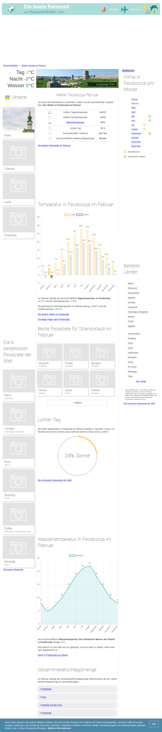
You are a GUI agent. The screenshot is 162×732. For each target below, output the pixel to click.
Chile (130, 376)
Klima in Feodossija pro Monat (53, 655)
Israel (130, 348)
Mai (133, 116)
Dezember (136, 146)
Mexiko (131, 316)
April (133, 112)
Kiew (7, 135)
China (130, 362)
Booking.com (128, 70)
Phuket (69, 363)
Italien (7, 465)
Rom (7, 462)
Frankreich (9, 398)
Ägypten (131, 326)
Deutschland (133, 293)
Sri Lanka (132, 367)
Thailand (132, 338)
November (136, 142)
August (134, 129)
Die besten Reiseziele (13, 569)
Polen (130, 343)
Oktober (135, 137)
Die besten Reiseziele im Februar (54, 145)
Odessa (9, 169)
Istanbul (9, 495)
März (133, 108)
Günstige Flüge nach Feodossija (54, 319)
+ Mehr (77, 402)
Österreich (132, 288)
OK (154, 724)
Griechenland (134, 333)
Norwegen (132, 371)
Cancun (43, 390)
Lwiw (7, 202)
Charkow (10, 235)
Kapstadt (44, 363)
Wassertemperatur (75, 122)
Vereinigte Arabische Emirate (17, 531)
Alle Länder (141, 381)
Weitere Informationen (59, 728)
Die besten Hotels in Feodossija (53, 314)
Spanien (131, 297)
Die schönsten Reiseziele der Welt (55, 480)
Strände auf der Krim (52, 705)
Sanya (68, 390)
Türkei (7, 498)
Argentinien (133, 352)
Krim (44, 697)
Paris (7, 395)
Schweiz (131, 302)
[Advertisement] (81, 40)
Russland (132, 357)
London (9, 428)
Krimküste (46, 689)
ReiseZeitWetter (10, 65)
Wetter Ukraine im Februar (34, 65)
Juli (132, 125)
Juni (133, 120)
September (136, 133)
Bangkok (96, 363)
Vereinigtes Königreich (14, 432)
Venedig (9, 562)
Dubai (8, 528)
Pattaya (95, 390)
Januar (134, 99)
